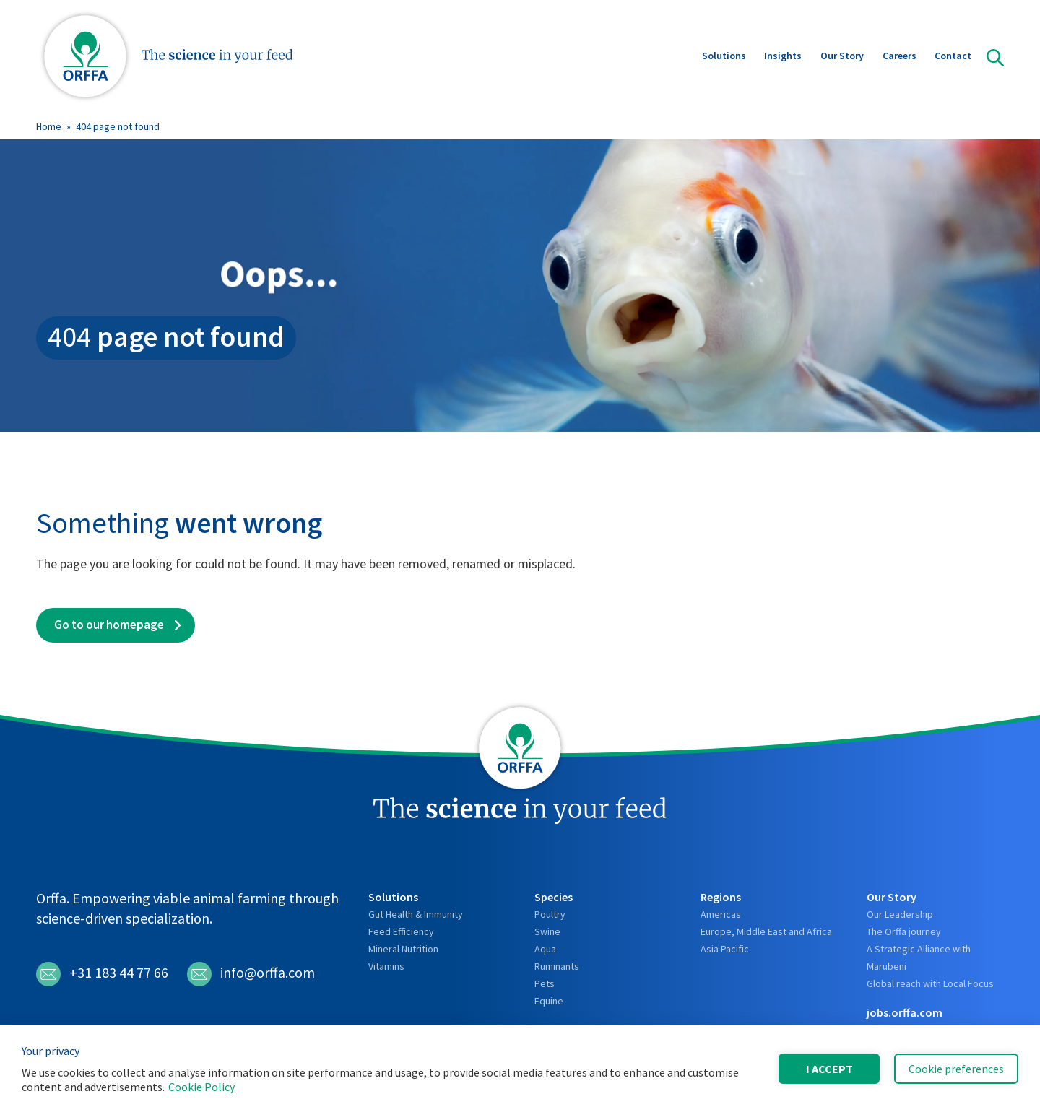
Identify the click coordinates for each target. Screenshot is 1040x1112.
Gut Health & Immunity (415, 914)
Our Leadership (900, 914)
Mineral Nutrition (403, 948)
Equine (548, 1000)
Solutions (724, 57)
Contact (953, 57)
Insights (783, 57)
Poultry (550, 914)
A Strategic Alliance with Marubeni (919, 957)
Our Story (842, 57)
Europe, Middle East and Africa (766, 931)
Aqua (545, 948)
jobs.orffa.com (904, 1012)
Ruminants (556, 966)
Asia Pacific (725, 948)
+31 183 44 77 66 (102, 974)
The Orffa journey (904, 931)
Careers (899, 57)
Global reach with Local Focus (930, 983)
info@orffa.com (251, 974)
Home (48, 126)
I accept (829, 1068)
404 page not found (118, 126)
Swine (547, 931)
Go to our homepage (109, 625)
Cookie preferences (956, 1068)
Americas (721, 914)
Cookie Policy (201, 1087)
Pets (544, 983)
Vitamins (386, 966)
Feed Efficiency (401, 931)
